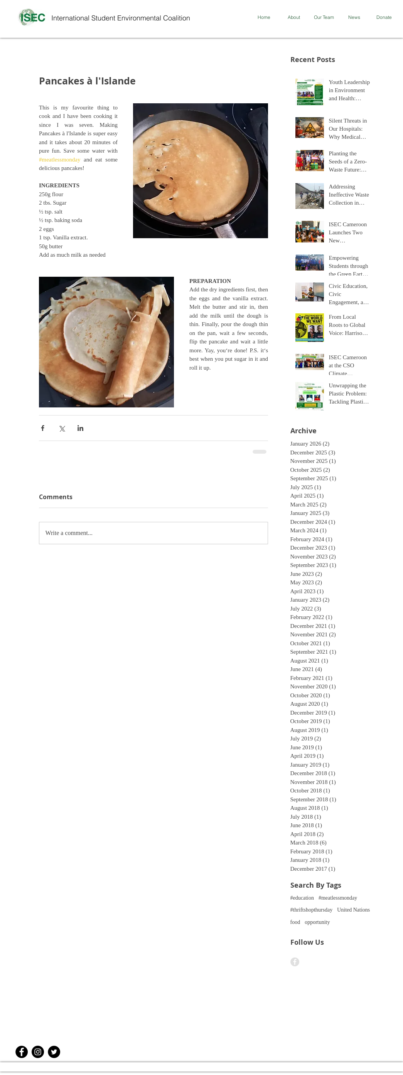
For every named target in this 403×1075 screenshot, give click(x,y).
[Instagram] (38, 1052)
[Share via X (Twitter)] (61, 428)
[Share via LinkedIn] (80, 428)
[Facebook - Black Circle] (21, 1052)
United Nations (353, 910)
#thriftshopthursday (311, 910)
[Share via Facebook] (42, 428)
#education (302, 898)
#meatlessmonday (338, 898)
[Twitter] (54, 1052)
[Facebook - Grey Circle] (294, 961)
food (295, 922)
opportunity (317, 922)
